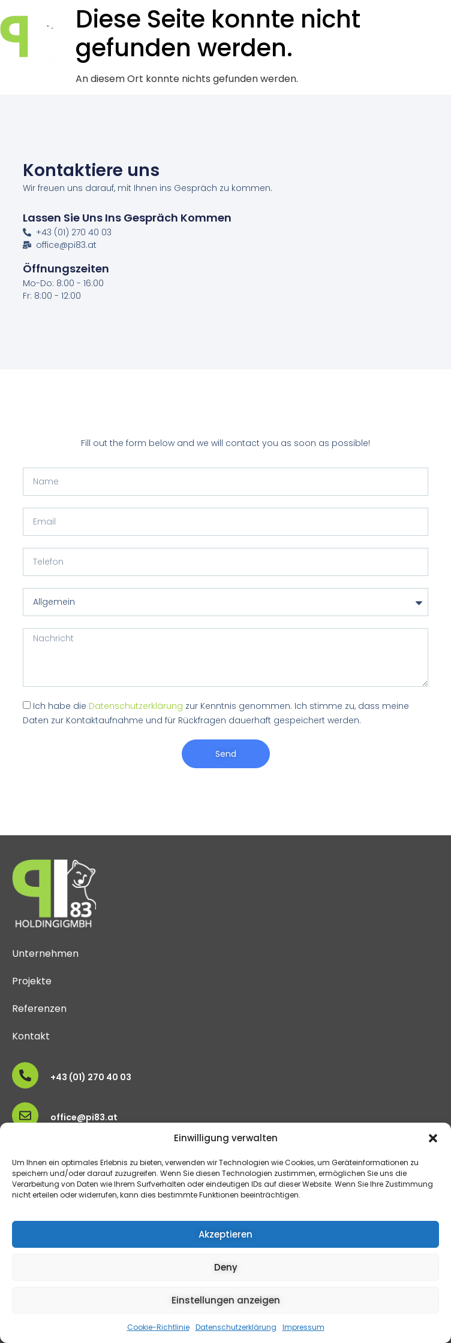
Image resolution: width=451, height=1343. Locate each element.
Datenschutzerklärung (236, 1327)
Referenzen (39, 1008)
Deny (225, 1267)
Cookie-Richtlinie (158, 1327)
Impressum (303, 1327)
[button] (433, 1138)
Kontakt (31, 1036)
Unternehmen (45, 953)
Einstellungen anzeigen (226, 1300)
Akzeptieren (225, 1234)
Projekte (32, 981)
